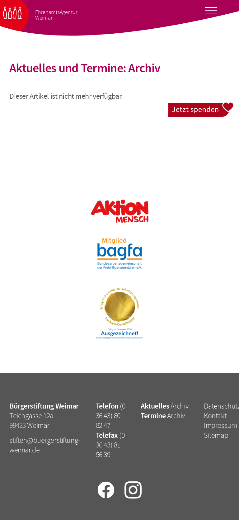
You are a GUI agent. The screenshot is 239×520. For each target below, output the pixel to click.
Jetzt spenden (201, 106)
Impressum (220, 425)
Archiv (179, 406)
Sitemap (216, 435)
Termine (153, 416)
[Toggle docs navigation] (211, 9)
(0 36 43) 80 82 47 (110, 415)
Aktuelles (155, 406)
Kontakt (215, 415)
